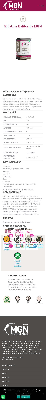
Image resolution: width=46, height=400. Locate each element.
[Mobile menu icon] (42, 5)
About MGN (5, 369)
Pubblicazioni (6, 381)
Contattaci (5, 385)
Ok (18, 397)
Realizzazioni (6, 377)
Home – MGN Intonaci (8, 365)
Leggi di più (25, 397)
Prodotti (4, 373)
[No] (43, 394)
